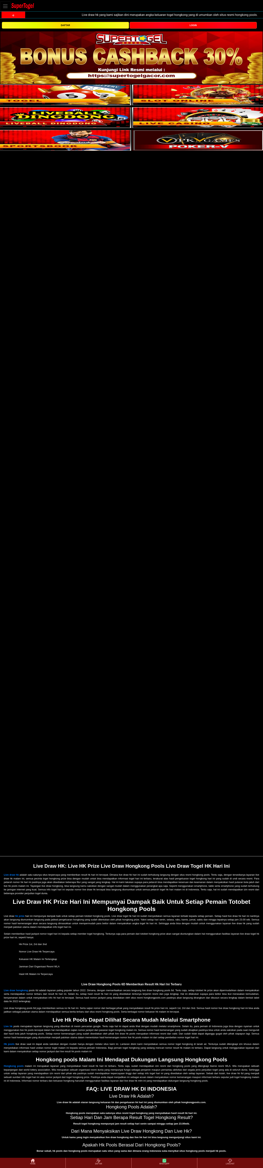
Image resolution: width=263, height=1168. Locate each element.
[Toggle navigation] (5, 6)
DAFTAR (65, 25)
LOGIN (193, 25)
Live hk (8, 1026)
